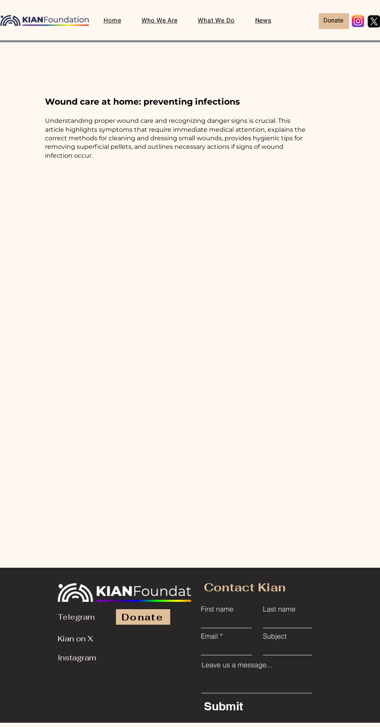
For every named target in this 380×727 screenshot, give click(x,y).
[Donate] (334, 21)
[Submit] (258, 706)
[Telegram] (79, 617)
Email (209, 636)
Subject (275, 636)
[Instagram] (79, 657)
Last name (279, 609)
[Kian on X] (79, 638)
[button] (216, 21)
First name (217, 609)
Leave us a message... (237, 665)
